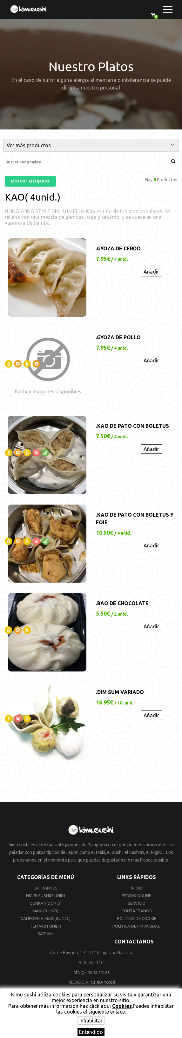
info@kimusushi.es (91, 972)
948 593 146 (91, 962)
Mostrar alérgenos (30, 181)
